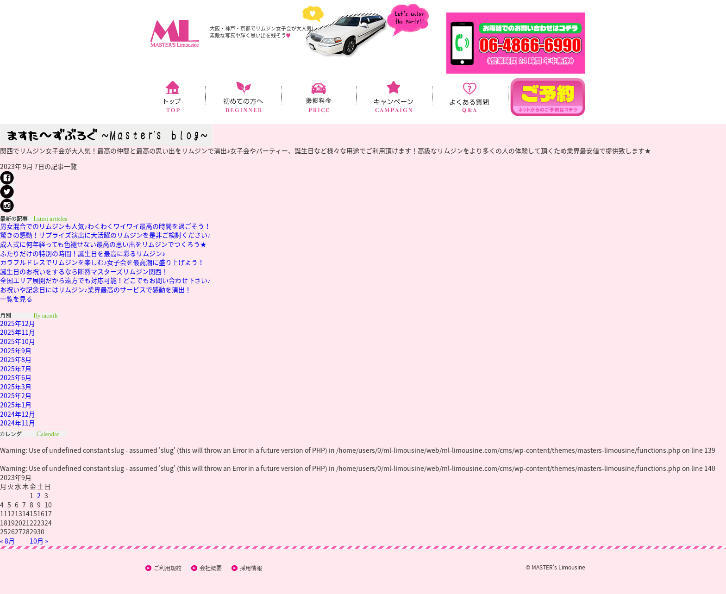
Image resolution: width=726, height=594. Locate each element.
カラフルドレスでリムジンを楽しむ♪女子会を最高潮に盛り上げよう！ (102, 262)
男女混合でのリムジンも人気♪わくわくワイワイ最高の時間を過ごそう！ (105, 226)
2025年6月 (15, 377)
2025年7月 (15, 368)
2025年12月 (17, 323)
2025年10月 (17, 341)
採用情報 (251, 568)
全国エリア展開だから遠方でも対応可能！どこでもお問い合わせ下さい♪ (105, 280)
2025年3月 (15, 386)
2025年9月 (15, 350)
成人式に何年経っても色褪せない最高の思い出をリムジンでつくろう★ (103, 244)
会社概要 (211, 568)
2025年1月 (15, 404)
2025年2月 (15, 395)
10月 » (39, 540)
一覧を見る (16, 298)
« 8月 (7, 540)
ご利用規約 (168, 568)
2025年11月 (17, 332)
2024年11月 (17, 422)
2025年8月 (15, 359)
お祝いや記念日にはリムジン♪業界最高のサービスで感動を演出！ (95, 289)
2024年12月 (17, 414)
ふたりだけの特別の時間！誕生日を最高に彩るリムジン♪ (82, 253)
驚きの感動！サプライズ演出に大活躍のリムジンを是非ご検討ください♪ (105, 234)
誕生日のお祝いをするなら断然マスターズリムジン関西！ (84, 271)
